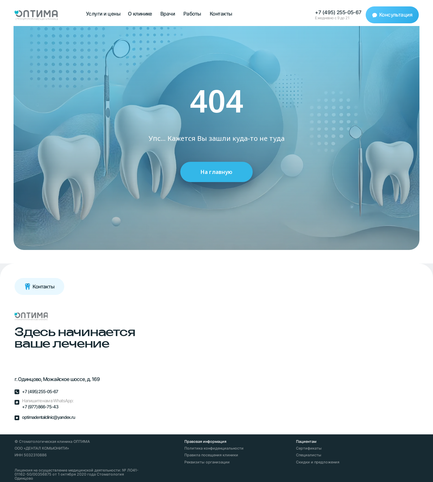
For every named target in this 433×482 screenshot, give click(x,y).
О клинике (140, 14)
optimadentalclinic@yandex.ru (48, 417)
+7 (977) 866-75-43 (40, 406)
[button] (392, 14)
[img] (31, 316)
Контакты (221, 14)
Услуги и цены (103, 14)
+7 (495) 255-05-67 (338, 12)
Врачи (167, 14)
